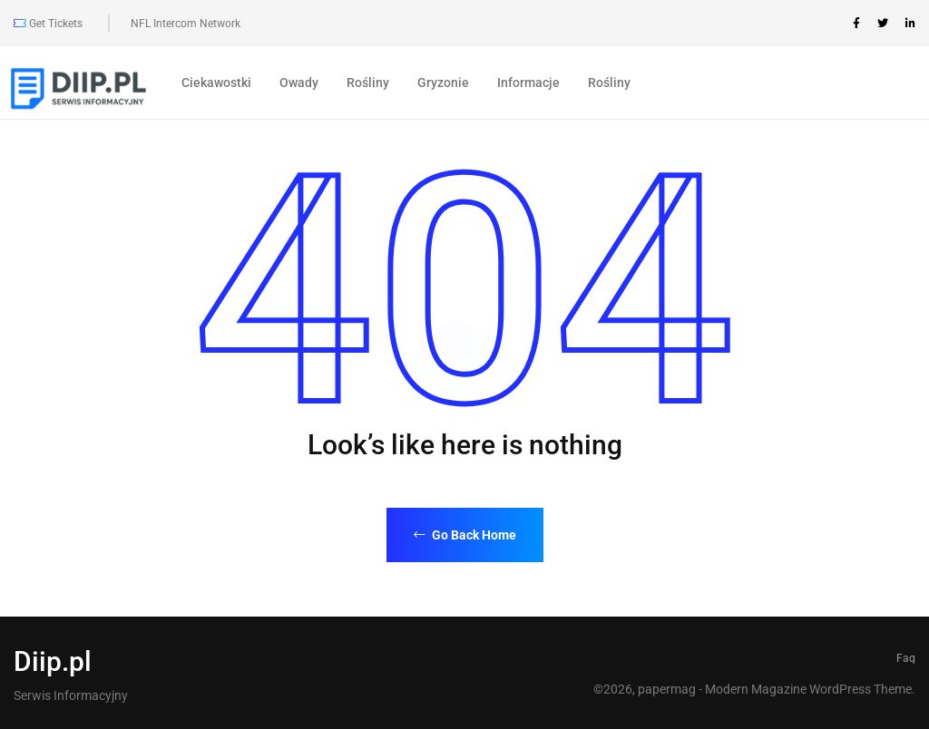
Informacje (528, 82)
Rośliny (368, 82)
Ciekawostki (216, 82)
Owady (298, 82)
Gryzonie (443, 82)
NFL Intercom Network (185, 23)
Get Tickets (48, 23)
